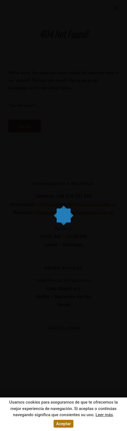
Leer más (104, 414)
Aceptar (63, 423)
